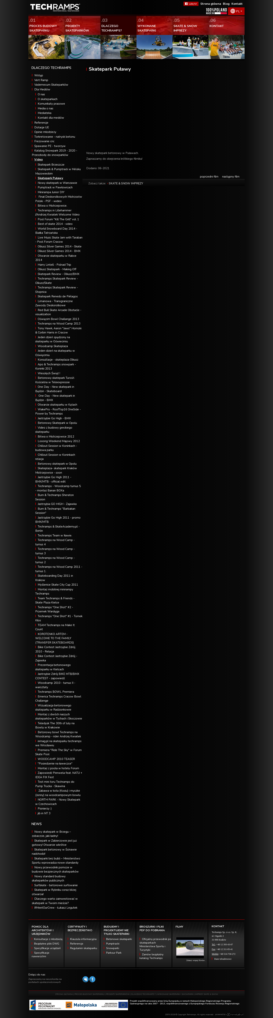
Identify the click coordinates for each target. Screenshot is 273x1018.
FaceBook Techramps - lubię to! (191, 4)
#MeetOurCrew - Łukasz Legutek (55, 908)
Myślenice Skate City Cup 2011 (58, 585)
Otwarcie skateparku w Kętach (57, 405)
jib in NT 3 (44, 813)
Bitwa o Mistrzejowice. (52, 206)
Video (38, 159)
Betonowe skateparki (119, 939)
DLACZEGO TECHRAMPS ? (143, 994)
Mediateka (44, 113)
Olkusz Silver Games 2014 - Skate (60, 246)
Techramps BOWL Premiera (56, 692)
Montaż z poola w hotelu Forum (58, 768)
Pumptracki (112, 943)
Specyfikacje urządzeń (47, 948)
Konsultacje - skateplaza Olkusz (58, 360)
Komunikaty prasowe (51, 104)
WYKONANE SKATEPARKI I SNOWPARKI (175, 994)
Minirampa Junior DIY (51, 192)
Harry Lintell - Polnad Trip (54, 265)
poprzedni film (209, 176)
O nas (41, 94)
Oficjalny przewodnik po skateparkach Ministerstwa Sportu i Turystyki (155, 944)
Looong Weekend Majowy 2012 (59, 441)
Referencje (41, 123)
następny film (230, 176)
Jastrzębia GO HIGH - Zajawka (57, 504)
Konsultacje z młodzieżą (48, 939)
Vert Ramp (41, 80)
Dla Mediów (42, 89)
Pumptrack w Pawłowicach (55, 187)
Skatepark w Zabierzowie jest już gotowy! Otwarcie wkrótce (54, 843)
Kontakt (237, 4)
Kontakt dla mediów (51, 118)
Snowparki (112, 948)
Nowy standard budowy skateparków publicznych (49, 878)
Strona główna (210, 4)
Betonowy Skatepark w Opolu (57, 423)
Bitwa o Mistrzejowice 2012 (56, 436)
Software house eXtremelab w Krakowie (234, 1014)
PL (238, 11)
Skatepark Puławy (50, 178)
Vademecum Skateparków (51, 85)
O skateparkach (47, 99)
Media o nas (45, 108)
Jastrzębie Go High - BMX (54, 418)
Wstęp (38, 75)
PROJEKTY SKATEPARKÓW (117, 994)
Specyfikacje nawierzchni (40, 954)
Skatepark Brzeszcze (51, 165)
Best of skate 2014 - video (55, 224)
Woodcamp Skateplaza (53, 346)
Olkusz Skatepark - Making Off (57, 269)
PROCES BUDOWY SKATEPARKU (89, 994)
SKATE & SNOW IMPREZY (126, 183)
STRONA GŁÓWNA (64, 994)
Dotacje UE (41, 127)
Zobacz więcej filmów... (196, 960)
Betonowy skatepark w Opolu (57, 464)
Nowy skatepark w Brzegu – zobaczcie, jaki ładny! (51, 834)
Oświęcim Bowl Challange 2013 (58, 319)
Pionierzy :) (45, 808)
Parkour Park (114, 953)
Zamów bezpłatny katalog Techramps (151, 956)
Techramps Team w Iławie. (55, 535)
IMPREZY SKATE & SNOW (206, 994)
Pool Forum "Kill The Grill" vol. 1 (58, 219)
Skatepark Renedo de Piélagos (58, 296)
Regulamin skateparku (83, 948)
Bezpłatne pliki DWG (46, 943)
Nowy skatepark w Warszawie (57, 183)
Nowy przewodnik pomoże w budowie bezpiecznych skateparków (55, 870)
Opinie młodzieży (45, 132)
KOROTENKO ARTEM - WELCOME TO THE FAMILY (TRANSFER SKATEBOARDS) (54, 638)
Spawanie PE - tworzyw (50, 146)
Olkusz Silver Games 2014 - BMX (59, 251)
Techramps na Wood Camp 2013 (59, 323)
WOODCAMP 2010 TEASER (56, 759)
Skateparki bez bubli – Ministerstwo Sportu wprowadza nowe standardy (56, 861)
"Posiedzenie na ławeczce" (55, 763)
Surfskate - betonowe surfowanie (56, 885)
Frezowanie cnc (44, 141)
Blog (226, 4)
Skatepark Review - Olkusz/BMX (58, 274)
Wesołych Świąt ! (49, 373)
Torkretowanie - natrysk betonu (54, 137)
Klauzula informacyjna (83, 939)
